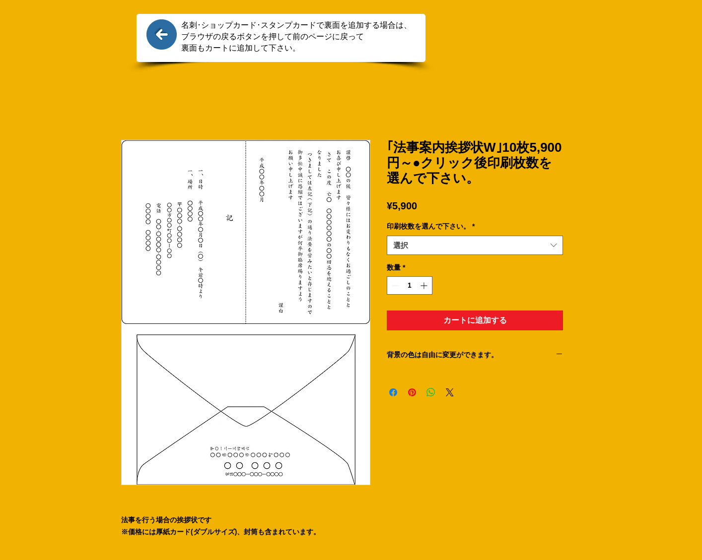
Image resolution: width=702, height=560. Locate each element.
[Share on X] (450, 392)
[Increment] (425, 285)
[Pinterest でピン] (412, 392)
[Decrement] (394, 285)
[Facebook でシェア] (393, 392)
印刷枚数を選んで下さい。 (431, 226)
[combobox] (475, 245)
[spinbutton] (410, 285)
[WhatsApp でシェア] (431, 392)
